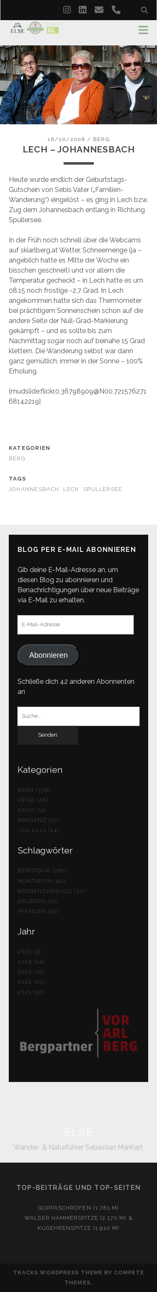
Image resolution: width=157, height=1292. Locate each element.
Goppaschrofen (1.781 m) (78, 1208)
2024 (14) (31, 961)
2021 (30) (31, 992)
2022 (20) (31, 982)
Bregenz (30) (39, 820)
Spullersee (103, 489)
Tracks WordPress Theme (58, 1272)
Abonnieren (48, 655)
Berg (101, 139)
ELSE (78, 1132)
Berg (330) (34, 790)
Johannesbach (34, 489)
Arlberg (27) (38, 901)
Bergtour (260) (43, 870)
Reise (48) (33, 800)
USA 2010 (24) (39, 830)
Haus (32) (32, 810)
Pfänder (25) (38, 911)
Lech (71, 489)
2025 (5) (29, 951)
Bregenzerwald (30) (52, 891)
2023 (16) (31, 972)
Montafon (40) (42, 881)
